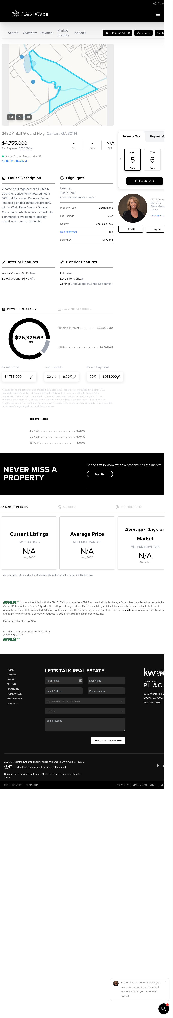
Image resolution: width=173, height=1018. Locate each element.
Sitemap (165, 785)
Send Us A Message (108, 740)
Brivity (18, 785)
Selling (11, 684)
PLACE (80, 761)
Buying (11, 679)
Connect (12, 703)
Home (10, 669)
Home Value (14, 693)
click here (131, 610)
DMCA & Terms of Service (145, 785)
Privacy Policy (122, 785)
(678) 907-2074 (152, 702)
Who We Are (14, 698)
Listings (12, 674)
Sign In (160, 3)
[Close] (165, 981)
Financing (13, 689)
